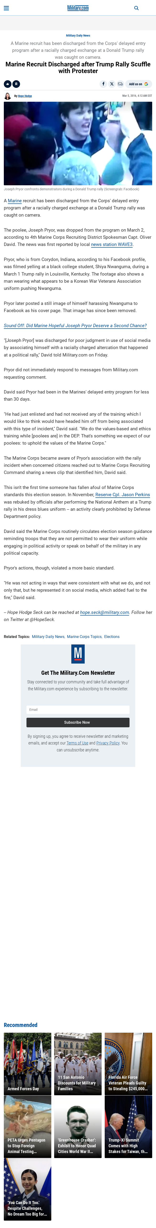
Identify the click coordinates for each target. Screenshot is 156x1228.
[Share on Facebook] (103, 84)
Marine (15, 200)
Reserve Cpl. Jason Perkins (122, 494)
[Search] (136, 8)
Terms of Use (77, 742)
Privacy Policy (108, 742)
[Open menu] (6, 8)
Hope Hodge (25, 96)
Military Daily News (78, 35)
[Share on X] (112, 84)
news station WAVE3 (112, 244)
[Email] (120, 84)
